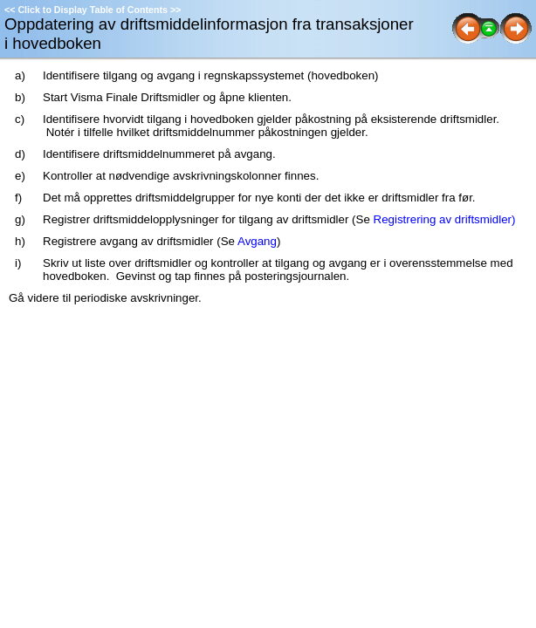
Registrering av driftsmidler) (445, 219)
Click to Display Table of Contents (92, 9)
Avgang (257, 241)
